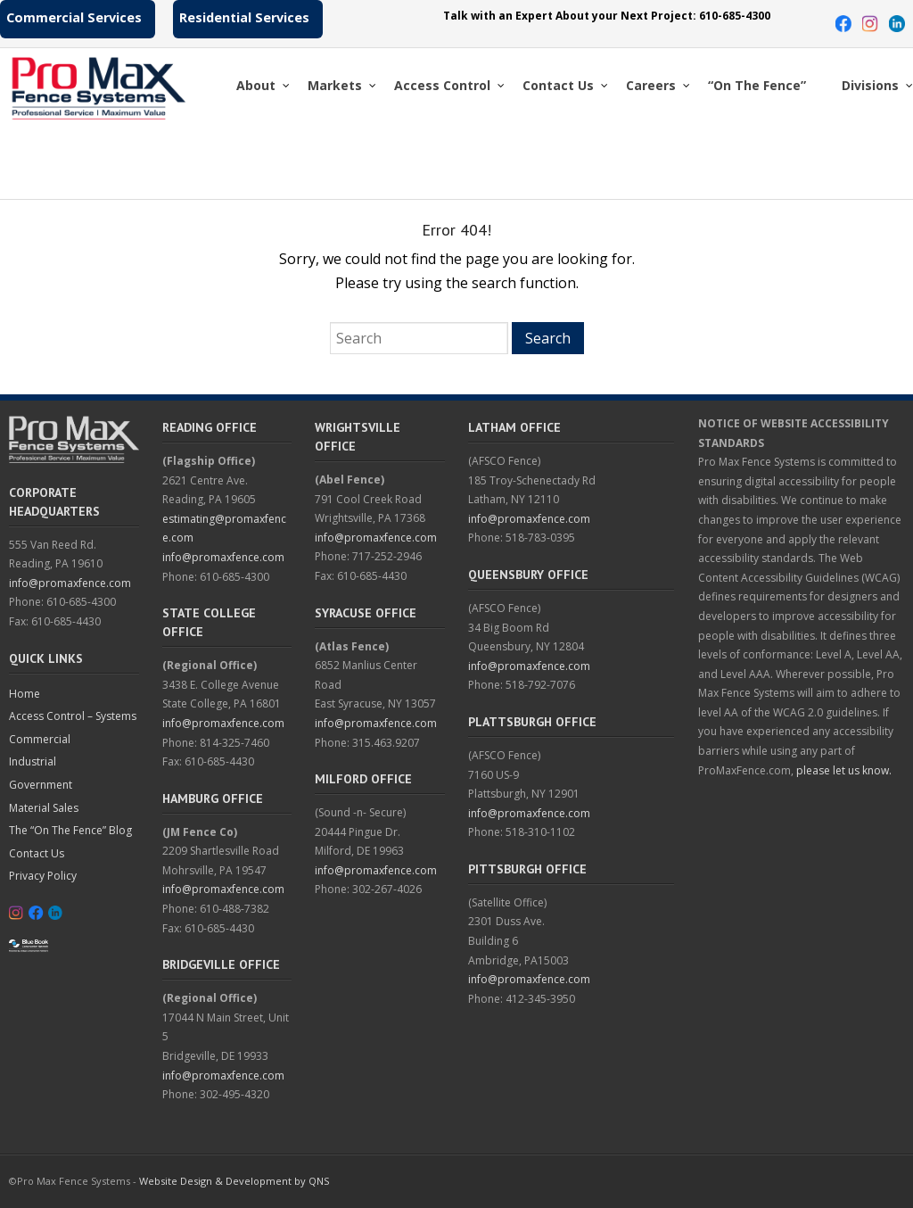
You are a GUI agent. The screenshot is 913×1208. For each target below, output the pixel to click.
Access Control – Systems (72, 716)
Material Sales (43, 807)
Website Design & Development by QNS (234, 1180)
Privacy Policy (43, 875)
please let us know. (844, 770)
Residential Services (244, 17)
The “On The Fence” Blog (70, 830)
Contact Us (36, 853)
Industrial (32, 761)
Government (40, 784)
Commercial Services (74, 17)
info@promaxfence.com (70, 583)
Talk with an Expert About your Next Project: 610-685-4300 (606, 15)
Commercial (39, 739)
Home (24, 693)
